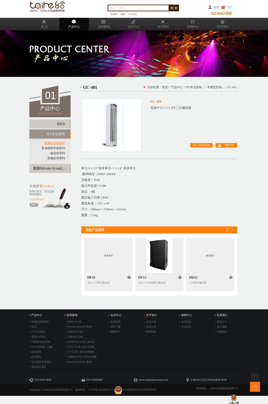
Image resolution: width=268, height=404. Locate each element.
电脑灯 (114, 14)
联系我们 (218, 23)
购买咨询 (201, 145)
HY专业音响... (195, 87)
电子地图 (222, 326)
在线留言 (222, 331)
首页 (165, 87)
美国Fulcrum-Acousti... (49, 168)
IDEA (61, 124)
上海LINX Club (75, 336)
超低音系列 (57, 153)
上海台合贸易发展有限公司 (224, 388)
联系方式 (222, 321)
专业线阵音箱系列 (53, 148)
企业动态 (186, 321)
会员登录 (116, 321)
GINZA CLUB (74, 321)
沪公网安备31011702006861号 (139, 389)
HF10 (91, 277)
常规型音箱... (215, 87)
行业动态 (186, 326)
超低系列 (36, 351)
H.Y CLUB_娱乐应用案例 (81, 351)
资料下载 (116, 326)
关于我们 (159, 23)
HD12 (193, 277)
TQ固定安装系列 (40, 341)
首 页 (39, 23)
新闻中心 (188, 23)
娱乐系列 (36, 356)
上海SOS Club (75, 331)
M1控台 (132, 14)
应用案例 (99, 23)
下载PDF (226, 145)
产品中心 (69, 23)
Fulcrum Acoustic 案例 (79, 326)
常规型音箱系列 (54, 143)
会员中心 (129, 23)
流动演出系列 (38, 366)
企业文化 (151, 326)
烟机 (123, 14)
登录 (216, 7)
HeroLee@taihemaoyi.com (153, 379)
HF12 (142, 277)
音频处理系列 (56, 158)
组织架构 (151, 331)
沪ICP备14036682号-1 (100, 389)
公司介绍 (151, 321)
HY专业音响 (56, 134)
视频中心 (116, 331)
